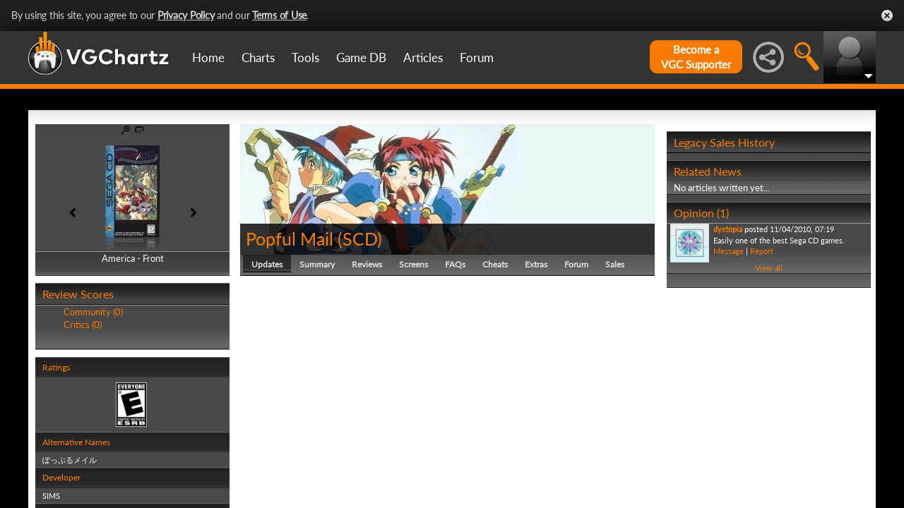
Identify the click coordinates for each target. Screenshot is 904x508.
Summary (317, 264)
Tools (305, 57)
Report (761, 250)
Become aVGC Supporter (696, 57)
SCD (360, 238)
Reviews (367, 264)
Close (887, 15)
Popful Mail (289, 238)
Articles (423, 57)
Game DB (361, 57)
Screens (413, 264)
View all (769, 267)
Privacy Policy (186, 15)
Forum (477, 57)
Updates (266, 264)
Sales (614, 264)
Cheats (495, 264)
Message (728, 250)
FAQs (455, 264)
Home (208, 57)
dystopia (727, 229)
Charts (258, 57)
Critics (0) (83, 324)
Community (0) (93, 312)
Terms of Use (279, 15)
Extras (536, 264)
